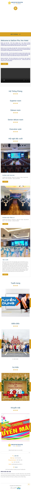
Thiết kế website (13, 487)
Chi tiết (4, 63)
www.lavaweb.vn (13, 488)
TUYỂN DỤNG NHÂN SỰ (6, 312)
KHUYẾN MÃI (4, 437)
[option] (15, 302)
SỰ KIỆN (3, 397)
